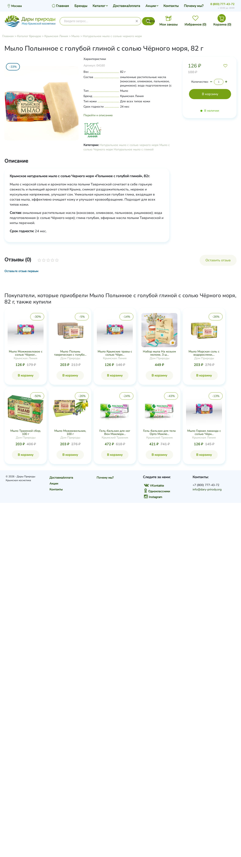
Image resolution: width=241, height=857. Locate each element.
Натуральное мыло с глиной (133, 149)
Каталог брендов (29, 36)
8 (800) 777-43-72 (222, 4)
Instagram (153, 497)
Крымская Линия (56, 36)
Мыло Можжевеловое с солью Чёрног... (25, 353)
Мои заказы (168, 24)
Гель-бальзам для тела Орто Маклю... (159, 432)
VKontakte (154, 486)
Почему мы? (193, 6)
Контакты (171, 6)
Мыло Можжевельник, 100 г (70, 432)
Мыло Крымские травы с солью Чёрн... (115, 353)
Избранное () (195, 24)
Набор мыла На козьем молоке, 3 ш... (159, 353)
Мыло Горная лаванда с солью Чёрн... (204, 432)
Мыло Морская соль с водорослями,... (204, 353)
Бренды (80, 6)
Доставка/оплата (126, 6)
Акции (150, 6)
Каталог (99, 6)
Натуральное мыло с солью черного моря (112, 36)
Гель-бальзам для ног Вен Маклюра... (114, 432)
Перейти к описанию (98, 115)
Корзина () (222, 24)
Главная (8, 36)
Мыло (75, 36)
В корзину (25, 375)
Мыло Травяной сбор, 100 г (25, 432)
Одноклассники (157, 491)
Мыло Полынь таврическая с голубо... (70, 353)
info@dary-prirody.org (207, 489)
